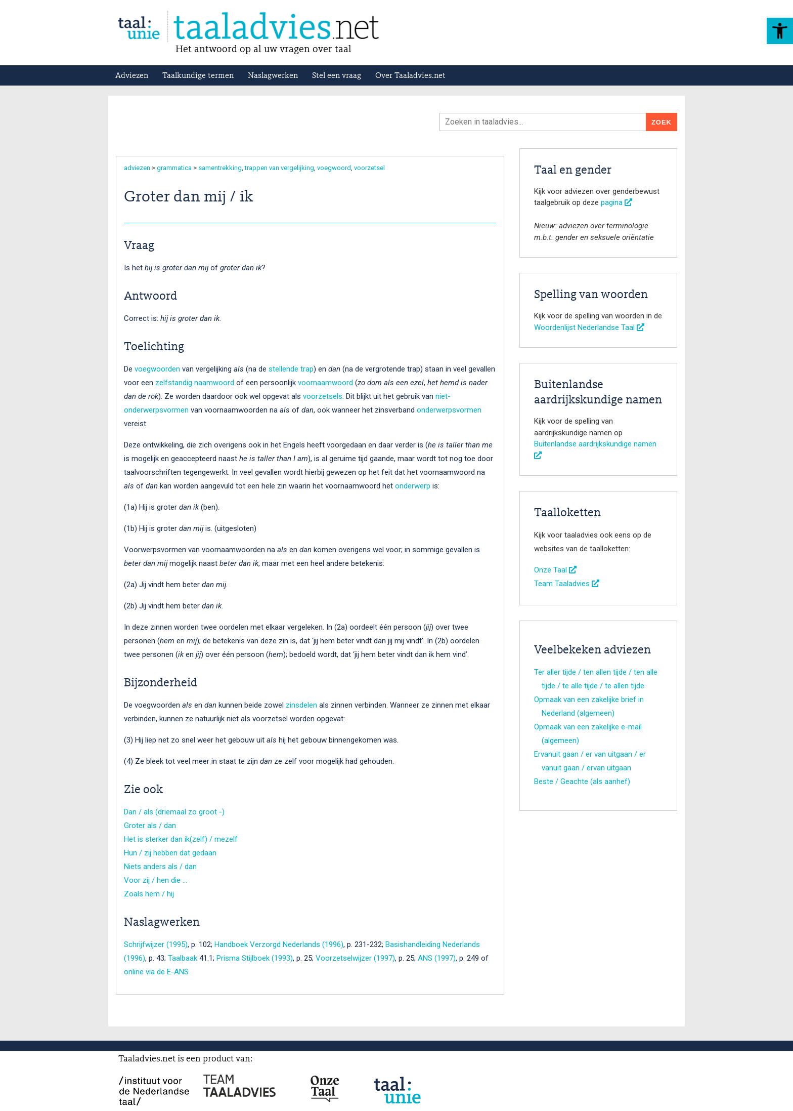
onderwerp (412, 485)
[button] (780, 31)
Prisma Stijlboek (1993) (254, 958)
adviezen (137, 168)
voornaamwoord (325, 382)
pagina (616, 202)
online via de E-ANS (156, 971)
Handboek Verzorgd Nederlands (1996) (278, 944)
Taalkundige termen (198, 76)
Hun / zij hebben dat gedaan (170, 852)
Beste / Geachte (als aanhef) (582, 781)
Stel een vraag (336, 76)
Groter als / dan (150, 825)
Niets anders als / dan (160, 866)
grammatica (174, 168)
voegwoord (334, 168)
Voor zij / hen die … (155, 880)
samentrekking (220, 168)
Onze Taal (555, 569)
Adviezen (131, 76)
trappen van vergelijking (279, 168)
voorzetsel (369, 168)
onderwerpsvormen (449, 410)
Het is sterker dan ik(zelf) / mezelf (181, 839)
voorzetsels (322, 396)
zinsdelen (301, 705)
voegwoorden (157, 369)
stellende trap (291, 369)
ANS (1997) (437, 958)
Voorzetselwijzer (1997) (355, 958)
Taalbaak (182, 958)
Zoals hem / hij (149, 893)
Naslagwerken (273, 76)
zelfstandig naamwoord (194, 382)
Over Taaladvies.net (410, 76)
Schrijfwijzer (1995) (156, 944)
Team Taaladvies (566, 583)
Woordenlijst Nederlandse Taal (589, 327)
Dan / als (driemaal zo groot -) (174, 811)
